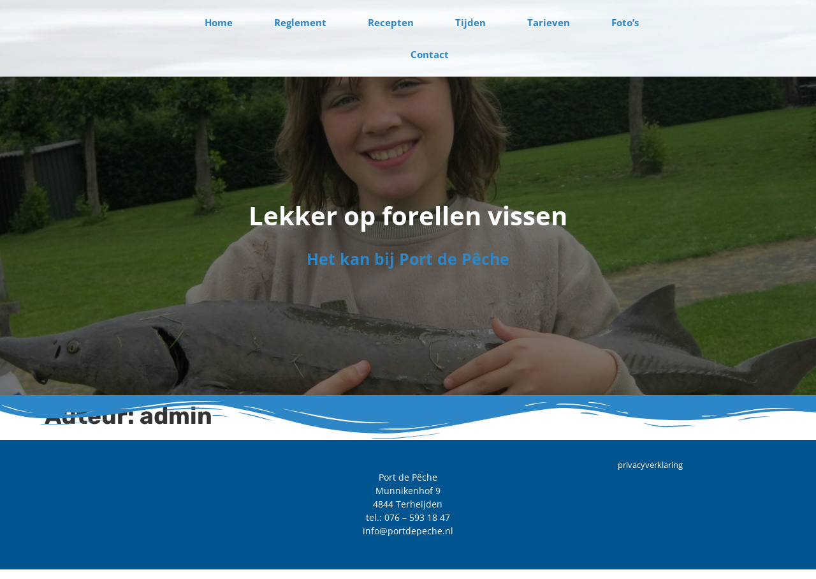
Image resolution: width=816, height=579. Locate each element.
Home (219, 22)
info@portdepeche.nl (408, 531)
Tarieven (548, 22)
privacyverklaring (650, 465)
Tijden (470, 22)
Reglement (300, 22)
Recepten (391, 22)
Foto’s (625, 22)
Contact (430, 54)
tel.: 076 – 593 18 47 (408, 518)
